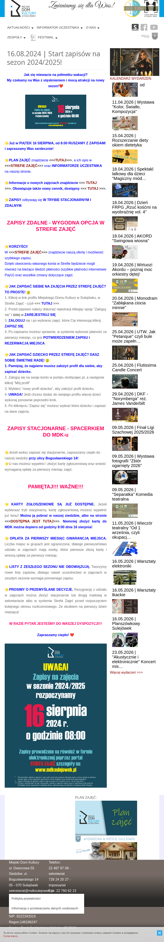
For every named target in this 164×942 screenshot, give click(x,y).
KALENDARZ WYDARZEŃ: (131, 78)
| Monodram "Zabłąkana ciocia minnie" (134, 303)
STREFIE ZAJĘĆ (24, 166)
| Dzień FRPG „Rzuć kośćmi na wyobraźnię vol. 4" (134, 207)
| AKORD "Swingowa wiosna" (132, 238)
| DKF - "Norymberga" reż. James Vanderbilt (130, 399)
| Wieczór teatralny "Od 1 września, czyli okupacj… (132, 530)
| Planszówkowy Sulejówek (126, 623)
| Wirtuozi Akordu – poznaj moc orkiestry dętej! (132, 269)
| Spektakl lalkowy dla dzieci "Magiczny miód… (132, 174)
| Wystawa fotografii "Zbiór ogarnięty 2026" (133, 461)
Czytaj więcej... (11, 936)
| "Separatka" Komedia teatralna (132, 494)
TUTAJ (60, 160)
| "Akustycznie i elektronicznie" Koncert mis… (134, 659)
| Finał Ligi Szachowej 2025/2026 (133, 429)
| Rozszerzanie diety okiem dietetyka (130, 140)
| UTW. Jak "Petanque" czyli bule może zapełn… (133, 336)
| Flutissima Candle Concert (134, 367)
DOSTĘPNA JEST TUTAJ (32, 521)
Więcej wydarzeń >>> (126, 672)
